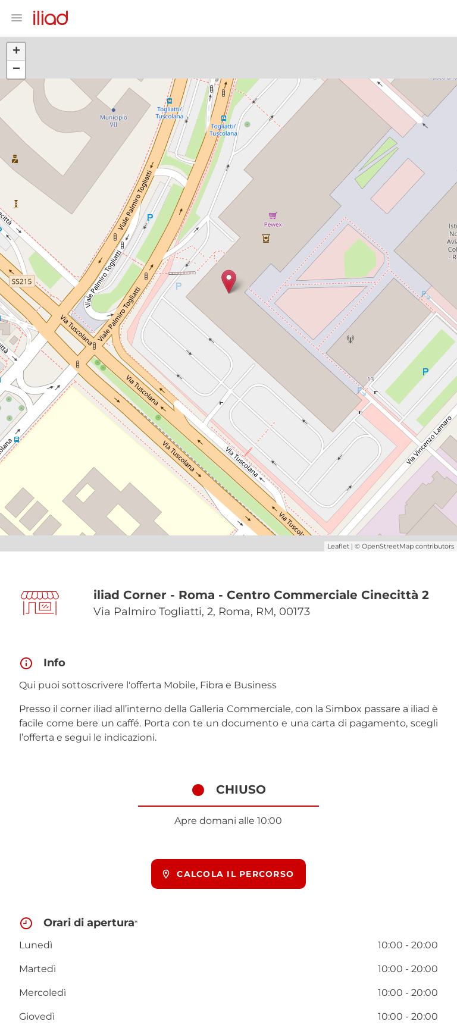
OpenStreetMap (388, 546)
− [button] (16, 70)
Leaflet (338, 546)
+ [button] (16, 52)
